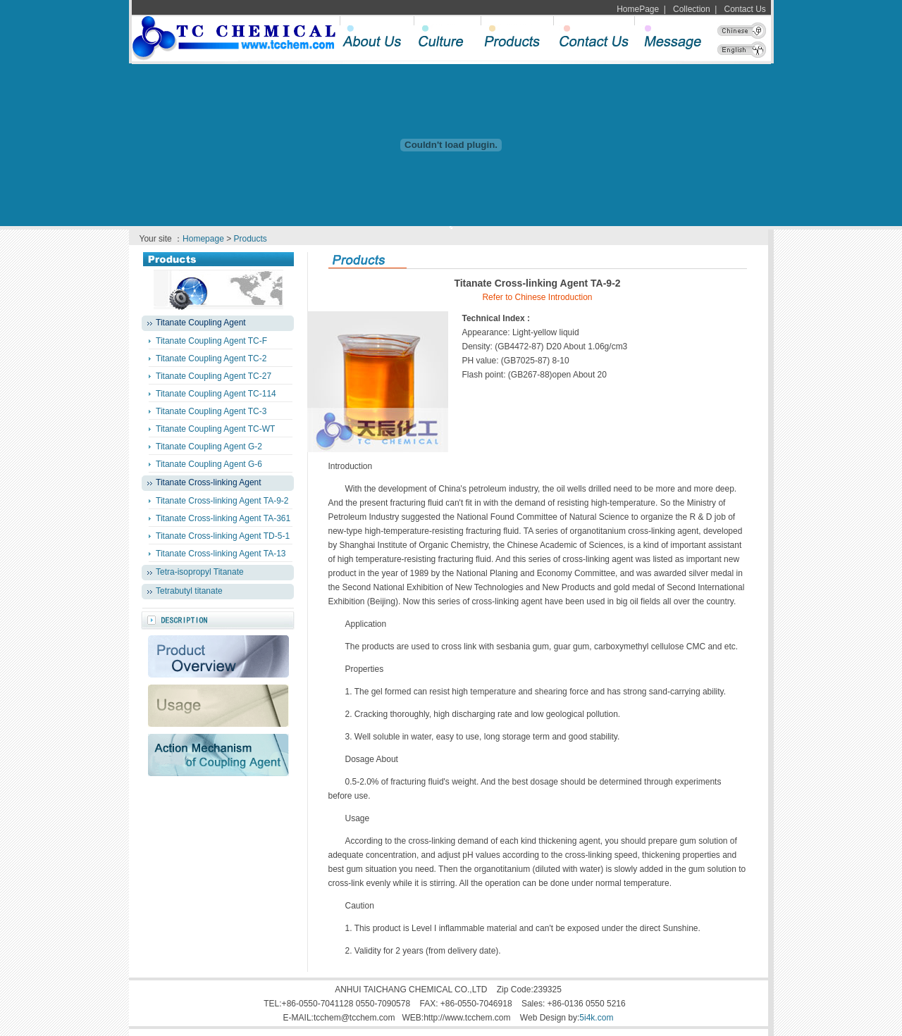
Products (250, 239)
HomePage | (641, 9)
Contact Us (745, 9)
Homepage (203, 239)
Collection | (692, 9)
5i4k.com (596, 1018)
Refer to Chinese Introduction (537, 297)
